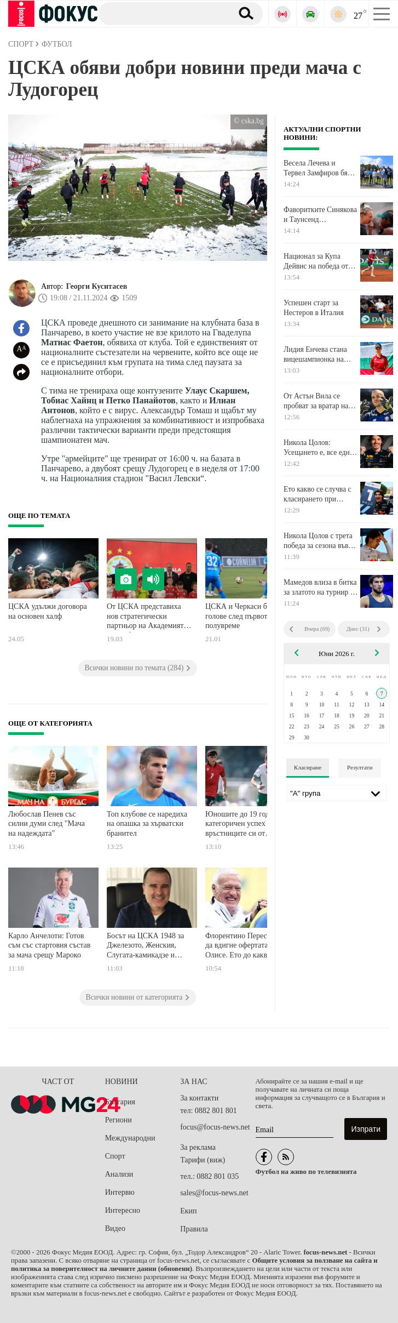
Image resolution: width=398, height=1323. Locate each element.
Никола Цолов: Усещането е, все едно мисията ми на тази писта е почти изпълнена (319, 447)
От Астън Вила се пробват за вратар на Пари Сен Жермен (316, 401)
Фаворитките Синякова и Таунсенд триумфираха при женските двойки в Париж (320, 215)
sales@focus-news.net (214, 1193)
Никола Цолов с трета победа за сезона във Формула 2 (318, 541)
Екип (188, 1211)
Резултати (360, 767)
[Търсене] (161, 13)
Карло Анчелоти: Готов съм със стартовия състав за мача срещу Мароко (49, 945)
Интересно (122, 1210)
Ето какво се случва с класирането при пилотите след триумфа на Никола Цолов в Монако (321, 494)
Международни (130, 1138)
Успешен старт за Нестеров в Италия (314, 308)
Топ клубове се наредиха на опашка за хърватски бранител (147, 823)
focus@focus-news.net (215, 1127)
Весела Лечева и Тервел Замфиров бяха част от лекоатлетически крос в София (321, 168)
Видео (115, 1228)
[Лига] (337, 793)
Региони (118, 1120)
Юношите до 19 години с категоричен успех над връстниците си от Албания (246, 825)
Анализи (119, 1174)
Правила (194, 1229)
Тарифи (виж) (202, 1160)
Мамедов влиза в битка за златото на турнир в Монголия (320, 587)
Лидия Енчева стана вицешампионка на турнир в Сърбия (315, 354)
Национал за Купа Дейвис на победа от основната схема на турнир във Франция (316, 261)
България (120, 1102)
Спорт (115, 1156)
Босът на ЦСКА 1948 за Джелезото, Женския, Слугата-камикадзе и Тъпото (145, 947)
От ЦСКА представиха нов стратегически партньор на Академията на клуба (147, 617)
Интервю (120, 1192)
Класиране (307, 767)
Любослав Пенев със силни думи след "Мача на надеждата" (46, 823)
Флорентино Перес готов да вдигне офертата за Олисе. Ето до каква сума (246, 945)
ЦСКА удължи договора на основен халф (47, 611)
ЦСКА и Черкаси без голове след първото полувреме (239, 616)
